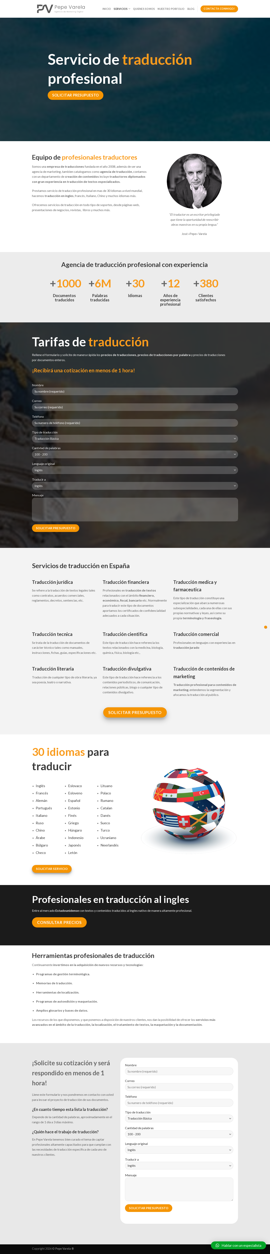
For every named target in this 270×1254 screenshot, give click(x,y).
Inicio (106, 8)
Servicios (122, 9)
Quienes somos (144, 8)
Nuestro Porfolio (171, 8)
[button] (238, 1245)
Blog (191, 8)
